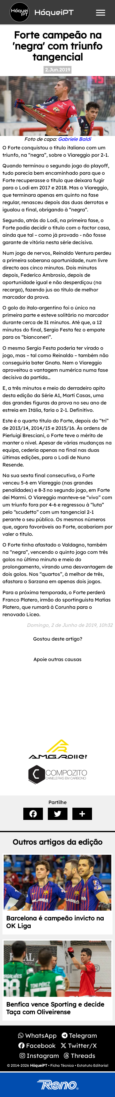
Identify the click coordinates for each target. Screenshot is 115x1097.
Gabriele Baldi (74, 139)
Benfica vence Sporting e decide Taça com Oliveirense (55, 1008)
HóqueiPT (38, 1065)
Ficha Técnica (62, 1065)
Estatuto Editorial (92, 1065)
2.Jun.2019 (57, 70)
